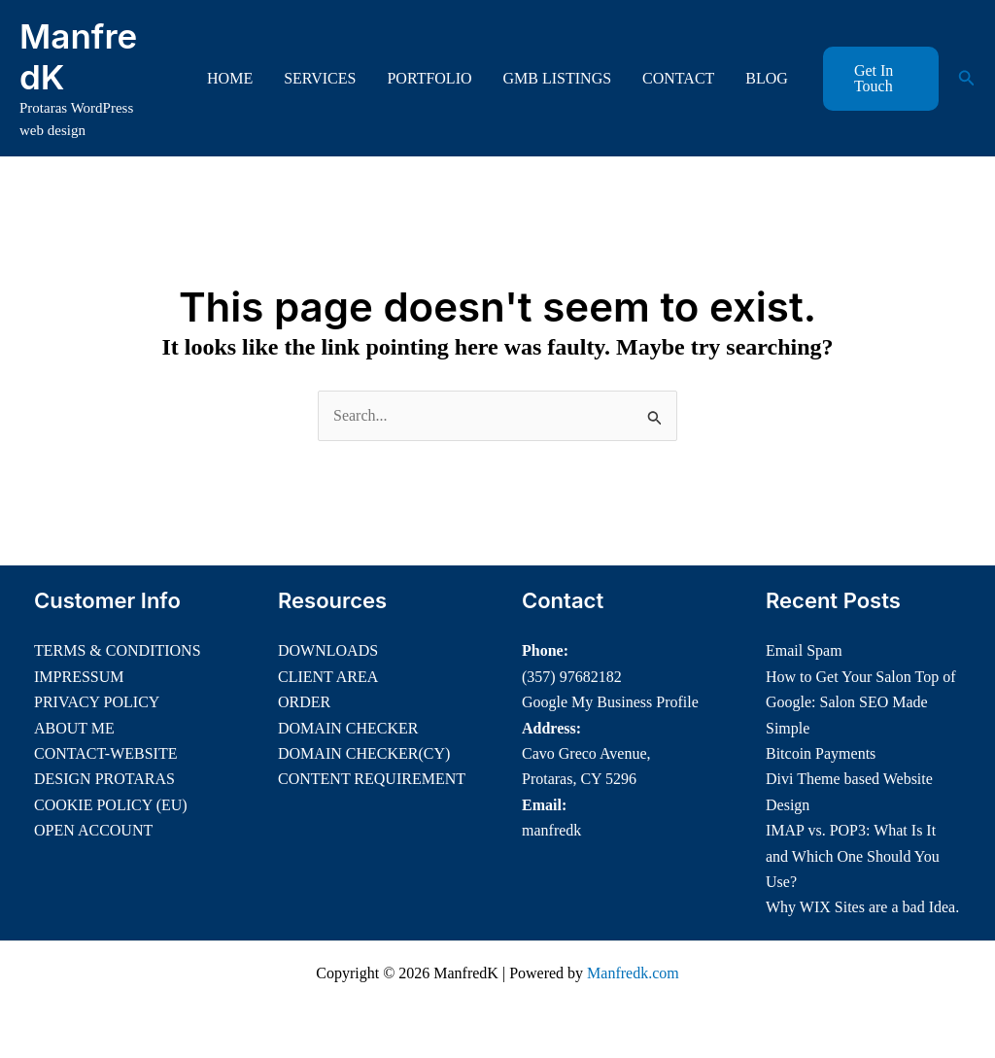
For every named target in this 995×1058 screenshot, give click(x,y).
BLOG (766, 78)
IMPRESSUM (78, 676)
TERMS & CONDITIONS (117, 650)
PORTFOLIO (429, 78)
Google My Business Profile (610, 702)
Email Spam (804, 650)
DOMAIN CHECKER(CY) (364, 753)
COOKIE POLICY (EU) (111, 805)
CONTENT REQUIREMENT (371, 778)
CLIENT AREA (328, 676)
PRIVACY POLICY (96, 702)
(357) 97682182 (572, 676)
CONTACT (678, 78)
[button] (881, 79)
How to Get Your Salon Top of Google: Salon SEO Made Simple (860, 702)
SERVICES (320, 78)
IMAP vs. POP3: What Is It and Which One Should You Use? (853, 856)
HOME (230, 78)
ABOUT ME (74, 728)
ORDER (304, 702)
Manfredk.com (633, 973)
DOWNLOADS (328, 650)
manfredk (551, 830)
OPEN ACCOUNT (93, 830)
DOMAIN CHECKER (348, 728)
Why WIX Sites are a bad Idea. (862, 907)
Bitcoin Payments (820, 753)
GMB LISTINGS (557, 78)
